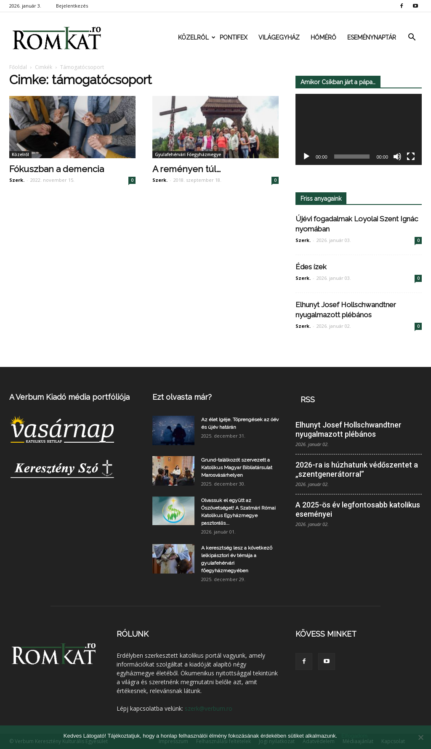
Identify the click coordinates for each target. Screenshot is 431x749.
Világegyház (279, 37)
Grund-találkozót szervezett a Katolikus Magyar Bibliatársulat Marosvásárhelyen (236, 467)
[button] (412, 37)
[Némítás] (397, 157)
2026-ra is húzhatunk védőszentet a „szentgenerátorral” (356, 469)
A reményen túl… (186, 169)
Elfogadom (354, 736)
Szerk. (16, 180)
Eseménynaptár (371, 37)
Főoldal (18, 67)
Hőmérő (323, 37)
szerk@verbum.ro (208, 708)
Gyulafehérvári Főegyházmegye (188, 154)
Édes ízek (311, 267)
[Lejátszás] (306, 157)
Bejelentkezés (72, 6)
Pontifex (233, 37)
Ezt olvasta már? (182, 397)
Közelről (196, 37)
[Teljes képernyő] (411, 157)
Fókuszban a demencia (56, 169)
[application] (358, 129)
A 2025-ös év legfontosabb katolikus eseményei (357, 509)
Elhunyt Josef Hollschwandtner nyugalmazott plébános (348, 429)
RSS (308, 399)
